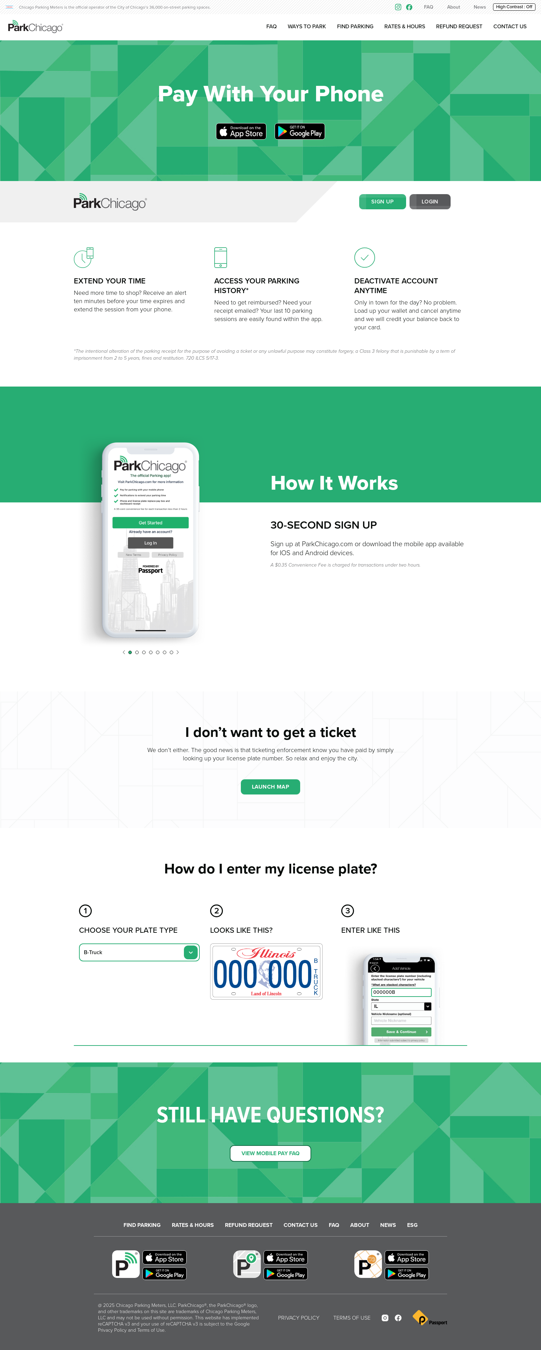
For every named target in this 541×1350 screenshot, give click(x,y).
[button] (124, 652)
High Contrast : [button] (514, 7)
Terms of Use (151, 1330)
